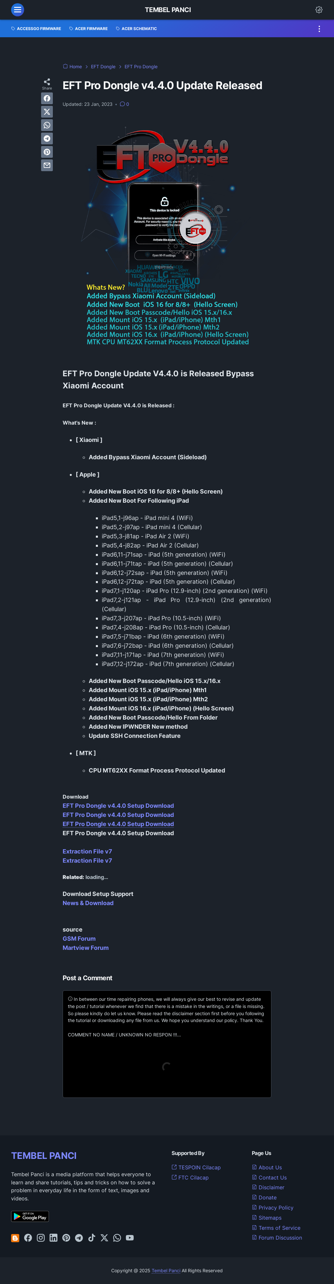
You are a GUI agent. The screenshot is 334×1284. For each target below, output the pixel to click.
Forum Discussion (277, 1237)
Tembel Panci (168, 10)
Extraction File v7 (87, 851)
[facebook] (47, 98)
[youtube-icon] (130, 1238)
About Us (267, 1167)
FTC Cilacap (190, 1177)
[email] (47, 165)
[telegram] (47, 138)
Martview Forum (86, 947)
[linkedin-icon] (53, 1238)
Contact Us (269, 1177)
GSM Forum (79, 938)
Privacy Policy (273, 1207)
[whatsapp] (47, 125)
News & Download (88, 903)
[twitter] (47, 112)
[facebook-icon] (28, 1238)
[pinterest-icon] (66, 1238)
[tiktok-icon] (92, 1238)
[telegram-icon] (79, 1238)
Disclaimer (268, 1187)
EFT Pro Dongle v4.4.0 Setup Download (118, 805)
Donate (264, 1197)
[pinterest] (47, 152)
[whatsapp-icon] (117, 1238)
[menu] (17, 9)
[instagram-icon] (41, 1238)
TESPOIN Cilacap (196, 1167)
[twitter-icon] (104, 1238)
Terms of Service (276, 1228)
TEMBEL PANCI (44, 1155)
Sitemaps (266, 1217)
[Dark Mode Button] (319, 10)
